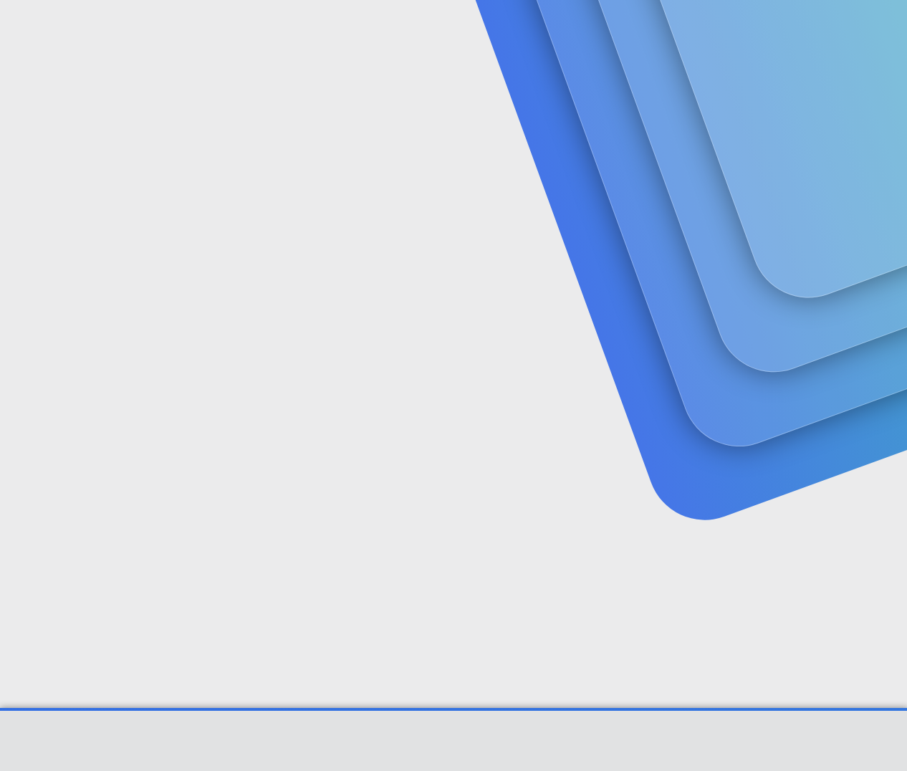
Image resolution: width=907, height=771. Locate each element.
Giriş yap (711, 111)
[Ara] (624, 29)
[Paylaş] (842, 349)
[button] (352, 29)
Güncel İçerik (405, 29)
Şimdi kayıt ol (812, 111)
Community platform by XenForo (453, 748)
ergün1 (56, 319)
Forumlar (306, 29)
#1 (860, 348)
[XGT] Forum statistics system (453, 759)
